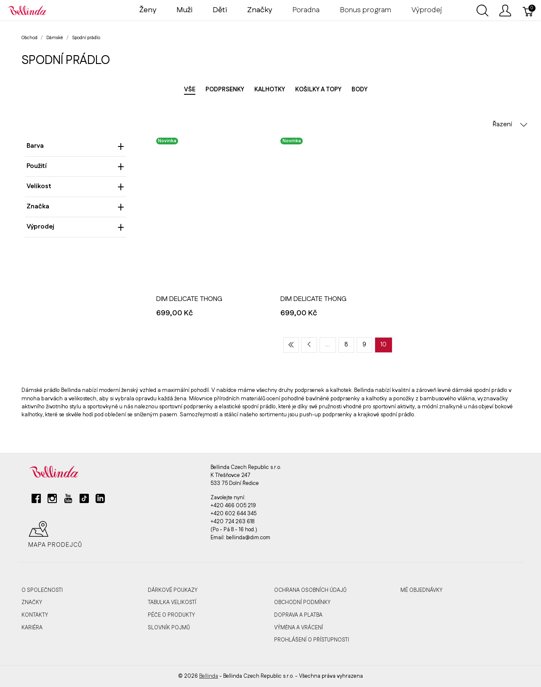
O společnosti (42, 590)
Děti (220, 10)
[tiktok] (84, 502)
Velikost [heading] (75, 186)
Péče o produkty (171, 615)
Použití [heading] (75, 166)
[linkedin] (100, 502)
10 (383, 345)
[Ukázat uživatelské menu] (505, 10)
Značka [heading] (75, 206)
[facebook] (36, 502)
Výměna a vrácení (298, 627)
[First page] (291, 345)
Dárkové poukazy (172, 590)
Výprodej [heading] (75, 226)
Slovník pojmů (169, 627)
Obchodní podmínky (302, 602)
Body (360, 89)
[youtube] (68, 502)
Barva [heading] (75, 145)
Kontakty (34, 615)
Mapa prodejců (55, 534)
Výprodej (426, 10)
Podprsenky (224, 89)
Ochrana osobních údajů (310, 590)
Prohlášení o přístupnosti (311, 640)
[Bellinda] (27, 10)
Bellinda (208, 676)
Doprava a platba (298, 615)
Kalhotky (269, 89)
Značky (31, 602)
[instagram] (52, 502)
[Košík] (528, 10)
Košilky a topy (318, 89)
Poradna (306, 10)
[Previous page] (309, 345)
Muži (184, 10)
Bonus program (365, 10)
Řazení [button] (510, 124)
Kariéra (32, 627)
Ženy (147, 10)
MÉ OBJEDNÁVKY (421, 590)
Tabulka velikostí (172, 602)
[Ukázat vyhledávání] (482, 10)
